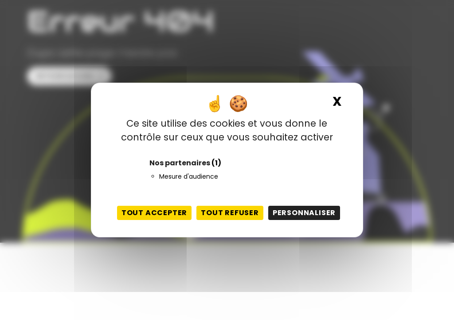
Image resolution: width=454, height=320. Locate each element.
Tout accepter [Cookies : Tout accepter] (154, 213)
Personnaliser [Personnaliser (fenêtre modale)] (304, 213)
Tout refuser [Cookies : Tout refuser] (230, 213)
